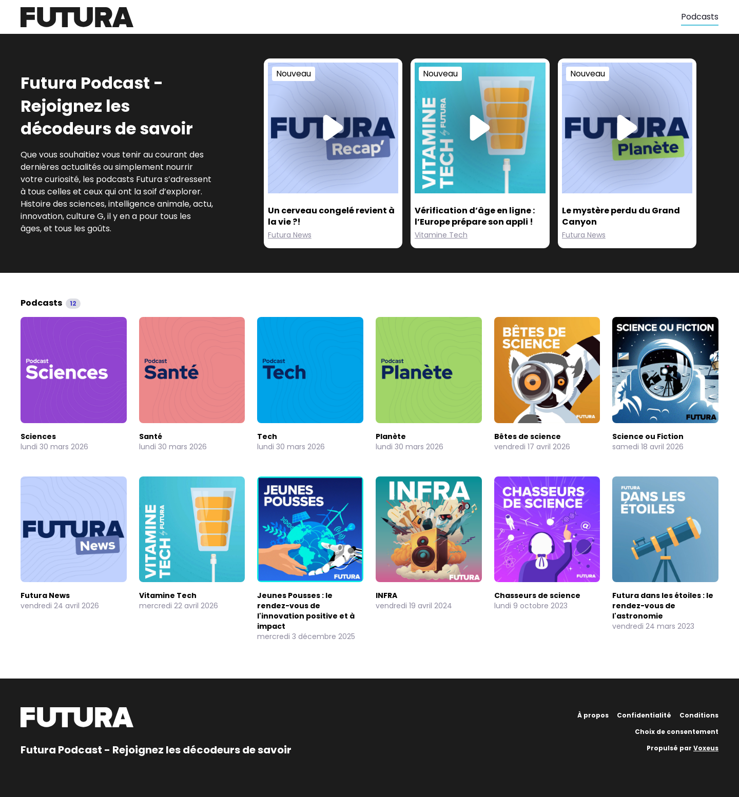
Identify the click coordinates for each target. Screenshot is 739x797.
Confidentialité (644, 715)
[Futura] (351, 17)
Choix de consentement (676, 731)
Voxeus (705, 748)
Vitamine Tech (441, 235)
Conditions (698, 715)
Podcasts (699, 17)
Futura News (290, 235)
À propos (593, 715)
